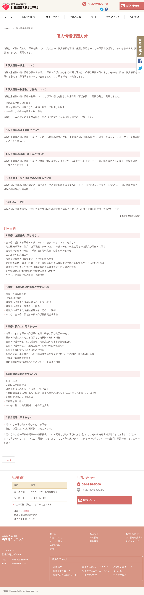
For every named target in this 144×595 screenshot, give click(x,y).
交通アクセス (113, 17)
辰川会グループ (59, 559)
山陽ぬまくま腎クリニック (66, 574)
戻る (9, 459)
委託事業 (117, 571)
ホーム (8, 17)
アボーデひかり (89, 574)
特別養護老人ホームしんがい (96, 571)
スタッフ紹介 (53, 17)
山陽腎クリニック (61, 571)
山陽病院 (57, 567)
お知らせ (94, 534)
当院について (29, 17)
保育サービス (119, 574)
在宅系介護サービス (123, 567)
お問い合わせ (132, 5)
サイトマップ (132, 541)
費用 (93, 17)
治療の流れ (75, 17)
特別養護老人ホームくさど (95, 567)
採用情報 (94, 537)
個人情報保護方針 (134, 537)
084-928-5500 (93, 484)
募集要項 (94, 541)
